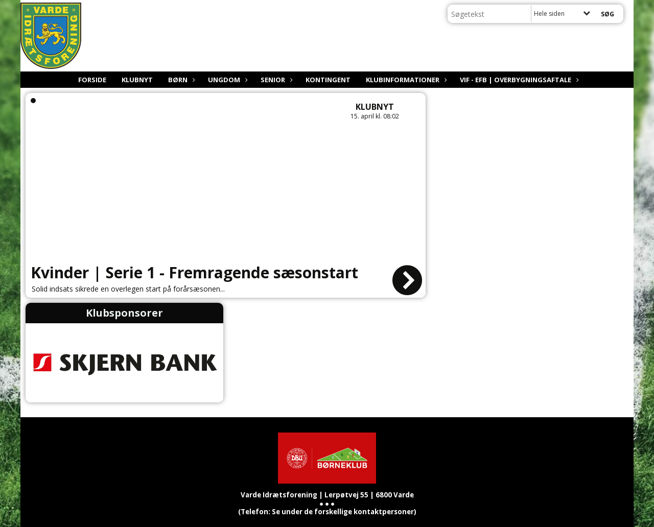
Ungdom (226, 79)
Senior (275, 79)
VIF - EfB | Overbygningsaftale (518, 79)
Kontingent (328, 79)
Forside (92, 79)
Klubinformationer (405, 79)
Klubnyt (137, 79)
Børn (180, 79)
